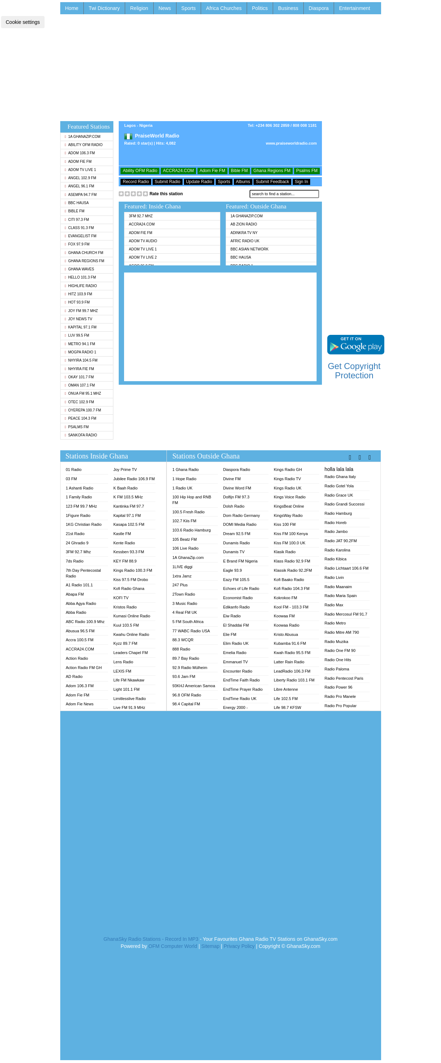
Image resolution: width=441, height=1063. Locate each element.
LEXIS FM (122, 671)
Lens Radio (123, 662)
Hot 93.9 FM (77, 302)
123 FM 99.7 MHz (81, 506)
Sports (188, 8)
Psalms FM (77, 427)
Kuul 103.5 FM (126, 625)
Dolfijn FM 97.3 (236, 497)
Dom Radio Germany (241, 515)
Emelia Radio (234, 652)
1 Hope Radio (184, 479)
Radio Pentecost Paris (343, 678)
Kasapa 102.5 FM (128, 524)
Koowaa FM (284, 616)
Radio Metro (335, 623)
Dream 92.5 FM (236, 534)
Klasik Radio (285, 552)
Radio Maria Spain (340, 595)
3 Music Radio (184, 603)
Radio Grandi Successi (344, 504)
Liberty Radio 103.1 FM (294, 680)
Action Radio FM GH (84, 667)
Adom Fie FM (78, 162)
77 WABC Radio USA (191, 631)
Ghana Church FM (84, 253)
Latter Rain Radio (289, 662)
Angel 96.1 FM (79, 186)
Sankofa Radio (81, 435)
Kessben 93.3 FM (128, 552)
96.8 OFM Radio (186, 695)
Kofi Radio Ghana (128, 588)
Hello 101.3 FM (80, 277)
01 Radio (74, 469)
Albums (243, 181)
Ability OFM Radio (84, 145)
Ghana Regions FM (84, 261)
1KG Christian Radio (84, 524)
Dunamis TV (234, 552)
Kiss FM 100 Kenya (291, 534)
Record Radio (136, 181)
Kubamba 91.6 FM (290, 643)
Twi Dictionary (104, 8)
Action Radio (77, 658)
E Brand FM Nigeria (240, 561)
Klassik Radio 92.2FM (293, 570)
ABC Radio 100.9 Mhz (85, 621)
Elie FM (229, 634)
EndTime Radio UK (240, 698)
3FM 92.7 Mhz (141, 216)
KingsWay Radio (288, 515)
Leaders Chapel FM (130, 652)
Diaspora (319, 8)
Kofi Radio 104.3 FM (291, 588)
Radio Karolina (337, 550)
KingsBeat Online (289, 506)
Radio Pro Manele (340, 696)
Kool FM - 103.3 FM (291, 607)
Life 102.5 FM (286, 698)
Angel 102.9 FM (80, 178)
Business (288, 8)
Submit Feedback (272, 181)
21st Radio (75, 534)
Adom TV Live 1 (80, 170)
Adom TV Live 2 (143, 257)
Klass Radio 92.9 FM (292, 561)
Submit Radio (167, 181)
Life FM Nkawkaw (128, 680)
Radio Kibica (335, 559)
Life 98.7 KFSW (287, 707)
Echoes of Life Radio (241, 588)
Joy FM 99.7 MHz (81, 311)
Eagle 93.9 (232, 570)
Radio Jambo (336, 531)
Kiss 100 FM (285, 524)
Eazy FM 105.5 (236, 579)
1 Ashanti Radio (79, 488)
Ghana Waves (79, 269)
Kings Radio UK (288, 488)
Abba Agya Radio (81, 603)
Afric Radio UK (244, 241)
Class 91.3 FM (79, 228)
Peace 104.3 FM (81, 418)
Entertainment (354, 8)
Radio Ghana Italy (340, 477)
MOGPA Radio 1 (80, 352)
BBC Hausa (77, 203)
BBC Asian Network (249, 249)
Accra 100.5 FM (80, 640)
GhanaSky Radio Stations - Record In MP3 (150, 939)
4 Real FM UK (184, 612)
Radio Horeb (335, 522)
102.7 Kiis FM (184, 521)
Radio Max (333, 605)
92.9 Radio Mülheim (189, 667)
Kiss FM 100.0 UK (290, 543)
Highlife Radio (81, 286)
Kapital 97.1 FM (81, 327)
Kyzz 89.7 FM (125, 643)
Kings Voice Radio (290, 497)
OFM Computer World (172, 946)
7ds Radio (75, 561)
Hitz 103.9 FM (78, 294)
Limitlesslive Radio (129, 698)
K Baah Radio (125, 488)
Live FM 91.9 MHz (129, 707)
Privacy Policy (239, 946)
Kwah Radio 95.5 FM (292, 652)
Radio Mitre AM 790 (341, 632)
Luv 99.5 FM (77, 335)
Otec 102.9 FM (79, 402)
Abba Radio (76, 612)
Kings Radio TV (287, 479)
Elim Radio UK (236, 643)
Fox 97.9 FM (77, 244)
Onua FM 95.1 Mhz (83, 393)
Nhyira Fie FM (79, 369)
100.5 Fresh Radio (188, 512)
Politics (260, 8)
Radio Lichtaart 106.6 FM (346, 568)
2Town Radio (183, 594)
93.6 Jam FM (183, 676)
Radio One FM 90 (339, 650)
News (165, 8)
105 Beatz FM (184, 539)
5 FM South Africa (187, 621)
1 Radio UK (182, 488)
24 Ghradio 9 (77, 543)
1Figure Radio (78, 515)
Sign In (301, 181)
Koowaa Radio (286, 625)
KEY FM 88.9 (125, 561)
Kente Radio (124, 543)
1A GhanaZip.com (83, 137)
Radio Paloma (336, 669)
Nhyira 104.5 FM (81, 360)
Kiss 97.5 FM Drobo (130, 579)
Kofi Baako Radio (289, 579)
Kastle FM (122, 534)
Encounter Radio (237, 671)
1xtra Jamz (181, 576)
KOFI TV (121, 598)
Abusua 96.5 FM (80, 631)
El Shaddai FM (236, 625)
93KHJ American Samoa (193, 686)
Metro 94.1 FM (80, 344)
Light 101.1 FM (126, 689)
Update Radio (199, 181)
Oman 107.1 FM (80, 385)
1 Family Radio (79, 497)
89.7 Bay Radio (185, 658)
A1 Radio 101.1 (79, 585)
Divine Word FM (237, 488)
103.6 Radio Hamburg (191, 530)
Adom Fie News (80, 704)
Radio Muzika (336, 641)
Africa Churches (224, 8)
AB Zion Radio (243, 224)
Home (71, 8)
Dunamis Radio (236, 543)
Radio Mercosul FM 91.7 (345, 614)
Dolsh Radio (234, 506)
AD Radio (74, 676)
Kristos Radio (125, 607)
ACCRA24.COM (178, 170)
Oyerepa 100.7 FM (83, 410)
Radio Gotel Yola (339, 486)
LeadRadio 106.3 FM (292, 671)
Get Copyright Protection (354, 370)
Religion (139, 8)
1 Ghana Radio (185, 469)
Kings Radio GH (288, 469)
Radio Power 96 (338, 687)
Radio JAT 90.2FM (340, 541)
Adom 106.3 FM (80, 153)
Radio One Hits (337, 660)
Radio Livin (334, 577)
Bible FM (74, 211)
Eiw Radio (232, 616)
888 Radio (181, 649)
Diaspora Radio (236, 469)
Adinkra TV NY (243, 233)
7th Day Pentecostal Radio (83, 573)
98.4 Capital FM (186, 704)
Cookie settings (23, 22)
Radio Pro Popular (340, 706)
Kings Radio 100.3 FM (132, 570)
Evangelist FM (81, 236)
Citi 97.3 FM (77, 220)
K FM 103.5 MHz (128, 497)
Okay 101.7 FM (79, 377)
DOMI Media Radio (240, 524)
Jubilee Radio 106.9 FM (134, 479)
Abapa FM (75, 594)
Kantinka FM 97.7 (128, 506)
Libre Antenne (286, 689)
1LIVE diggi (182, 567)
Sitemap (210, 946)
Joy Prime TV (125, 469)
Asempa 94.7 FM (81, 195)
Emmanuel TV (235, 662)
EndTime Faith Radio (241, 680)
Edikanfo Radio (236, 607)
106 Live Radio (185, 548)
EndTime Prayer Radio (243, 689)
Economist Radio (238, 598)
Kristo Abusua (286, 634)
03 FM (71, 479)
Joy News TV (78, 319)
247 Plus (180, 585)
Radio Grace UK (338, 495)
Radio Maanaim (338, 587)
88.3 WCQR (182, 640)
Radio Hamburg (338, 513)
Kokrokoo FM (285, 598)
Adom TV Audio (143, 241)
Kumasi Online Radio (131, 616)
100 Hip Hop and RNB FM (191, 500)
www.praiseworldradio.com (291, 143)
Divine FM (232, 479)
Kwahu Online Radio (131, 634)
